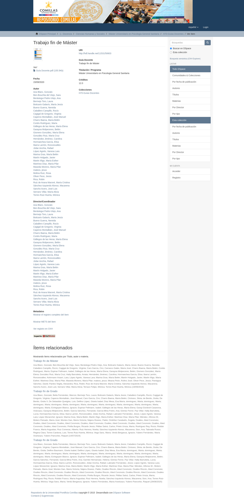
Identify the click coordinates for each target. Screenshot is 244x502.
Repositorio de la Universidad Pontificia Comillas (54, 492)
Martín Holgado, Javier (44, 157)
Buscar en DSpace (180, 48)
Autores (176, 88)
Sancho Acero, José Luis (45, 188)
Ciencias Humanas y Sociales (90, 34)
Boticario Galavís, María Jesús (48, 104)
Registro (176, 177)
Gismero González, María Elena (48, 132)
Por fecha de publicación (184, 82)
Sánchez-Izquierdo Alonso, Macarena (51, 185)
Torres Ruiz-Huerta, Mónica (46, 195)
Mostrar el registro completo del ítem (51, 314)
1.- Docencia (66, 34)
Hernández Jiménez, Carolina (47, 139)
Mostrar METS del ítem (44, 321)
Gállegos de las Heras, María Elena (50, 126)
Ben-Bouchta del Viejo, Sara (47, 95)
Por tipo (176, 114)
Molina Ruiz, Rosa (42, 173)
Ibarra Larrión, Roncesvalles (47, 145)
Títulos (175, 94)
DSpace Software (121, 492)
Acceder (176, 171)
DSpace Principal (47, 34)
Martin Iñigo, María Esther (45, 160)
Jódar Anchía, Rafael (43, 148)
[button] (193, 27)
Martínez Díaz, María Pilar (46, 163)
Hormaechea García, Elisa (46, 142)
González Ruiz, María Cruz (46, 135)
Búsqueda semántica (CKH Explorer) (185, 59)
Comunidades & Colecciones (186, 75)
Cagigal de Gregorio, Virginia (47, 114)
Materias (176, 101)
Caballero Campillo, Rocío (46, 110)
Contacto (35, 496)
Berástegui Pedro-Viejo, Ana (47, 98)
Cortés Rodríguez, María (45, 123)
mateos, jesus (40, 170)
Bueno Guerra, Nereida (44, 107)
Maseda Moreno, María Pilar (47, 167)
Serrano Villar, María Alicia (46, 192)
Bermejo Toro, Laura (43, 101)
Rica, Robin (39, 179)
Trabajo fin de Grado (45, 391)
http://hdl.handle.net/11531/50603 (95, 53)
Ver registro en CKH (43, 328)
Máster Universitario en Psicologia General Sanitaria (134, 34)
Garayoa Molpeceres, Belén (46, 129)
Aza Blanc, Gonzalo (42, 92)
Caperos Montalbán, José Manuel (49, 117)
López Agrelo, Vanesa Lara (46, 151)
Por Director (178, 107)
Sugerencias (47, 496)
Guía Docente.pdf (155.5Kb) (48, 70)
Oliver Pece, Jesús (42, 176)
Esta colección (178, 52)
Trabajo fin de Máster (45, 360)
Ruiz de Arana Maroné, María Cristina (51, 182)
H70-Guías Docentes (173, 34)
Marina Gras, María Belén (45, 154)
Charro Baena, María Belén (46, 120)
